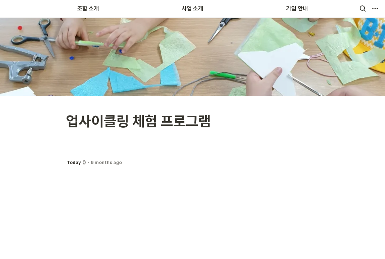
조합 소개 (88, 8)
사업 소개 (192, 8)
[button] (362, 9)
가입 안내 (297, 8)
